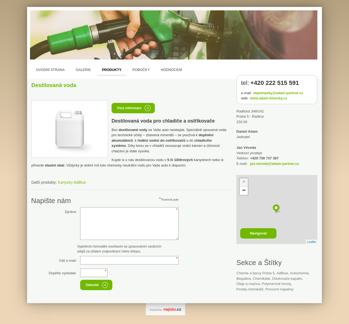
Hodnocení (171, 70)
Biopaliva (243, 279)
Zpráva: (71, 212)
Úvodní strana (50, 70)
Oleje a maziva (248, 284)
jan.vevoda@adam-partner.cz (274, 164)
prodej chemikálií (249, 289)
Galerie (83, 70)
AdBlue (282, 273)
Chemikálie (261, 279)
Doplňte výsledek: (63, 273)
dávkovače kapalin (287, 279)
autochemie (299, 273)
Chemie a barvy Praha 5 (255, 273)
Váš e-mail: (68, 260)
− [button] (244, 191)
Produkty (112, 70)
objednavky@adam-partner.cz (278, 93)
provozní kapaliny (279, 289)
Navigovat (258, 233)
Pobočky (141, 70)
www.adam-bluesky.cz (268, 98)
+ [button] (244, 182)
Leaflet (311, 241)
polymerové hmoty (276, 284)
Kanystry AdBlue (72, 182)
